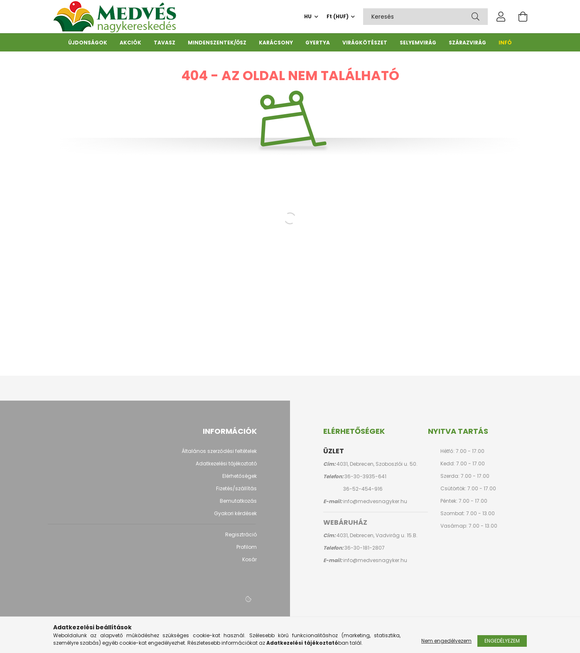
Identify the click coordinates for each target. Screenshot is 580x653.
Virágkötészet (364, 42)
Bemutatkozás (238, 505)
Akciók (130, 42)
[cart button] (522, 16)
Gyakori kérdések (235, 518)
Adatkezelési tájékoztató (226, 468)
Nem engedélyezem (446, 640)
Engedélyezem (502, 640)
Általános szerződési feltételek (219, 455)
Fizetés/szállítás (236, 493)
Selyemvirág (418, 42)
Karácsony (276, 42)
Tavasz (164, 42)
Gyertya (317, 42)
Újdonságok (87, 42)
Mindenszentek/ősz (217, 42)
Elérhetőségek (239, 480)
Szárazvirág (467, 42)
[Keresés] (475, 16)
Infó (505, 42)
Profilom (246, 551)
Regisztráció (241, 539)
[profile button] (501, 16)
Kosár (249, 564)
